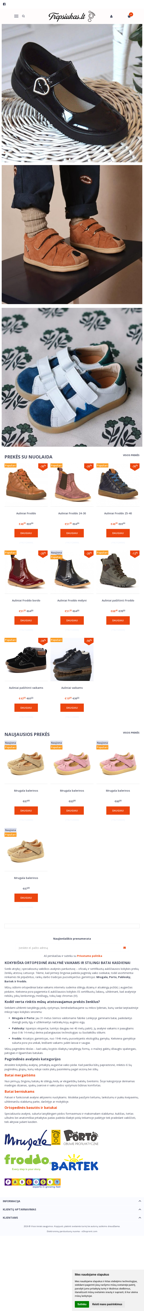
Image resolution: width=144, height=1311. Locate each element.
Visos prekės (131, 455)
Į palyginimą (26, 542)
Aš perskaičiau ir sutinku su (73, 956)
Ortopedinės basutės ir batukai (30, 1107)
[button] (70, 159)
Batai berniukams (19, 1091)
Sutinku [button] (81, 1304)
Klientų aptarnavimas (19, 1209)
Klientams (10, 1217)
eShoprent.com (89, 1231)
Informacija (11, 1201)
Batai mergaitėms (19, 1075)
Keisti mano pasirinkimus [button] (107, 1304)
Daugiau (26, 533)
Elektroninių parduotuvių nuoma (63, 1231)
